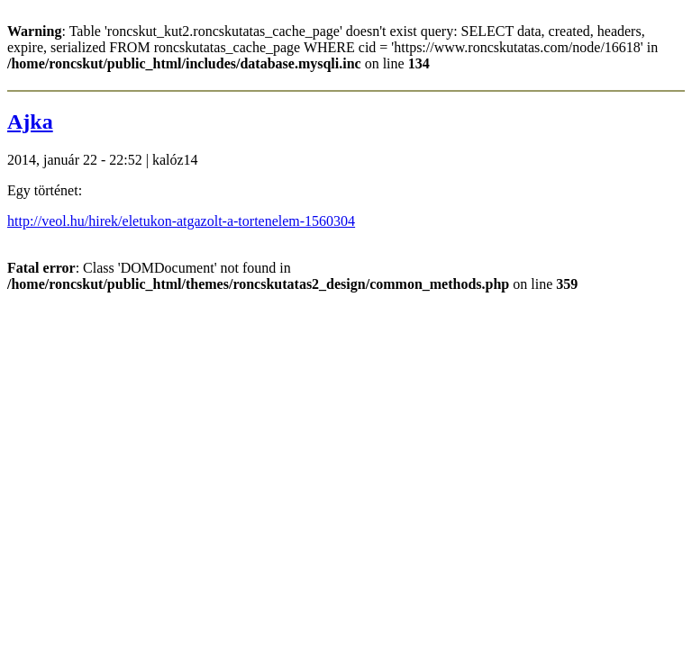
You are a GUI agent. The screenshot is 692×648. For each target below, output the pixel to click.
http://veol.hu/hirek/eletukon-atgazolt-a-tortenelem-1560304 (181, 221)
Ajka (30, 121)
